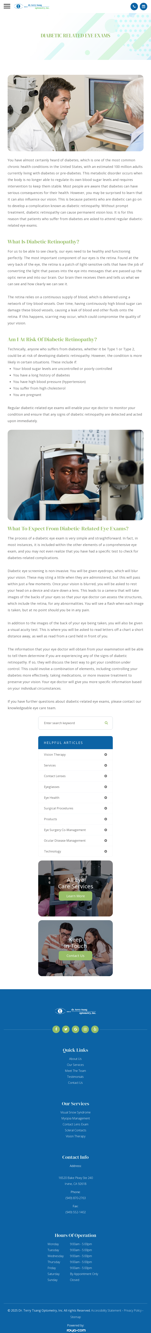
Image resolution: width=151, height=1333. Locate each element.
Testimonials (75, 1077)
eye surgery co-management (65, 830)
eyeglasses (51, 787)
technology (52, 851)
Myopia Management (75, 1118)
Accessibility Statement (106, 1310)
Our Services (75, 1065)
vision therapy (55, 754)
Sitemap (75, 1317)
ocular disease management (65, 840)
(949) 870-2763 (75, 1198)
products (50, 819)
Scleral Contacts (75, 1130)
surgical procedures (58, 808)
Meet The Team (75, 1071)
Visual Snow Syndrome (75, 1112)
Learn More (75, 896)
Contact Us (75, 955)
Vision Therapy (75, 1136)
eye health (51, 797)
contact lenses (55, 776)
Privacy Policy (132, 1310)
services (50, 765)
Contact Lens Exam (75, 1124)
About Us (75, 1059)
